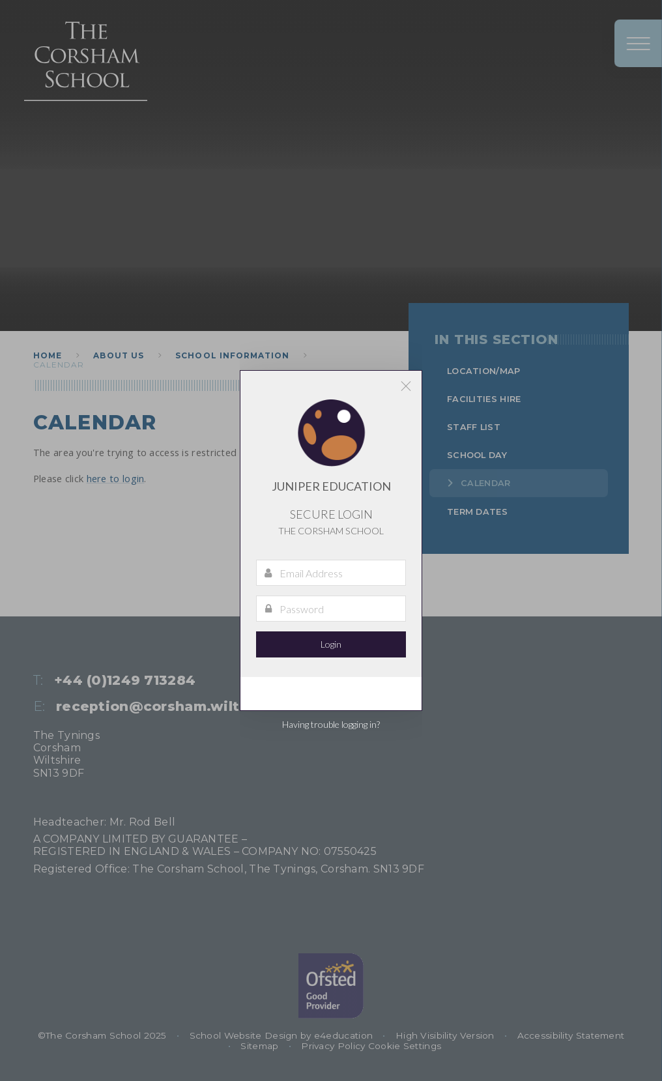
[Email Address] (331, 573)
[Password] (331, 609)
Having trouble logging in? (331, 724)
